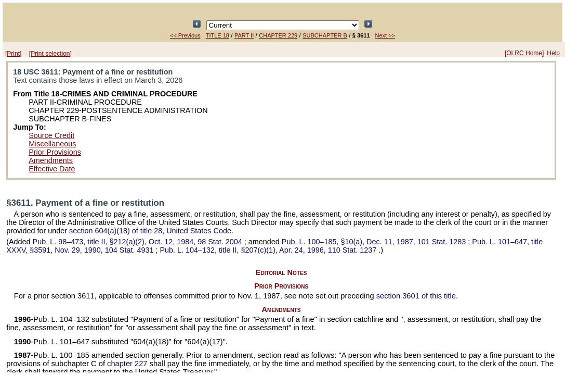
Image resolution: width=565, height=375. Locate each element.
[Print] (13, 53)
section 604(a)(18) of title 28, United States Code (150, 231)
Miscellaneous (52, 144)
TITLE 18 (217, 35)
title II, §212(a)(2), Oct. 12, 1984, (138, 242)
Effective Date (52, 169)
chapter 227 (127, 363)
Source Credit (51, 135)
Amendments (51, 160)
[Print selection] (50, 53)
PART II (244, 35)
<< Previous (185, 35)
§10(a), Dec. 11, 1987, (375, 242)
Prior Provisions (55, 152)
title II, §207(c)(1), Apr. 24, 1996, (269, 250)
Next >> (385, 35)
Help (553, 53)
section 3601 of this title (416, 296)
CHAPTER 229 (278, 35)
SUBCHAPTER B (325, 35)
